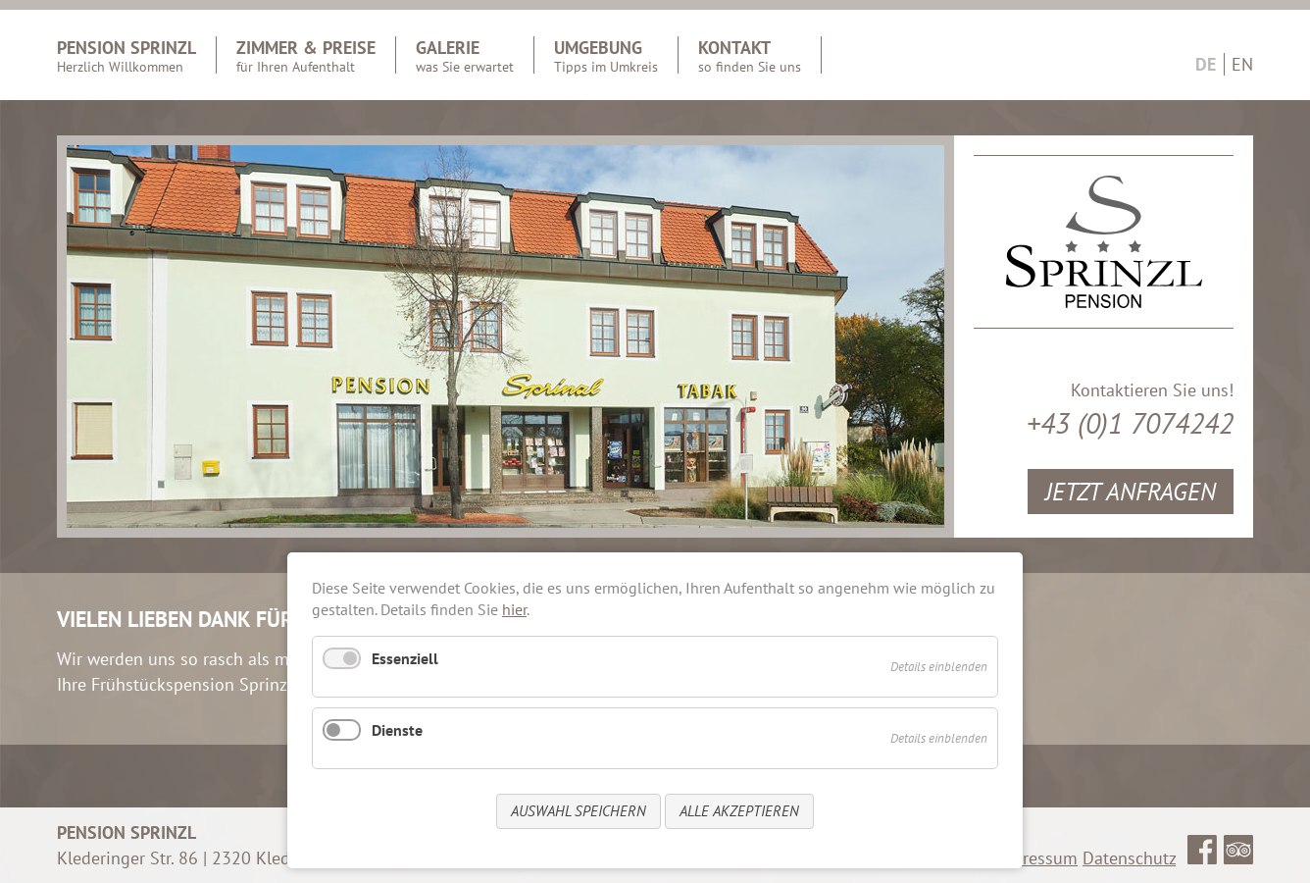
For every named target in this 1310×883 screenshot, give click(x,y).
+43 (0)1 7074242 (1130, 423)
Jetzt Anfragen (1130, 491)
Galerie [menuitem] (465, 55)
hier (514, 609)
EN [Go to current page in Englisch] (1242, 64)
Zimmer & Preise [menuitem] (306, 55)
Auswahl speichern (578, 811)
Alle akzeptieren (739, 811)
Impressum (1035, 858)
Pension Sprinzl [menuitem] (126, 55)
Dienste (397, 730)
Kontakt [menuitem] (749, 55)
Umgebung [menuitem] (606, 55)
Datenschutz (1129, 858)
